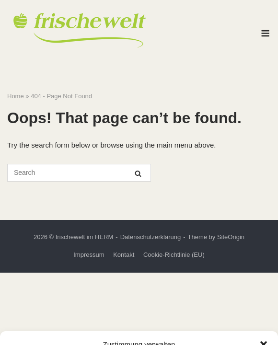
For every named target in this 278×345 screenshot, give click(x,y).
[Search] (138, 173)
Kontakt (123, 254)
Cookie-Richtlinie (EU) (174, 254)
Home (15, 96)
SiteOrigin (230, 237)
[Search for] (79, 173)
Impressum (88, 254)
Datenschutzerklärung (150, 237)
